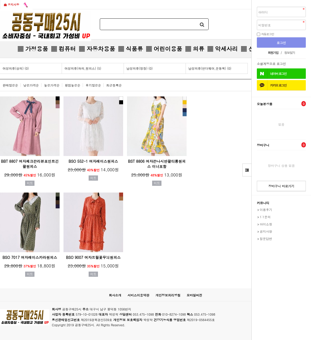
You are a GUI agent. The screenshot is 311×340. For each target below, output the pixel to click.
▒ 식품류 (130, 49)
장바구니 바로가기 (281, 186)
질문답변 (266, 238)
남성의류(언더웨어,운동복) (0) (209, 68)
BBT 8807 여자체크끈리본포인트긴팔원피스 (30, 164)
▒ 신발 (250, 49)
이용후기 (266, 209)
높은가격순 (52, 85)
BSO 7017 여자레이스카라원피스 (30, 257)
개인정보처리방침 (168, 295)
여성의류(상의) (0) (16, 68)
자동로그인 (267, 34)
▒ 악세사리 (222, 49)
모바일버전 (194, 295)
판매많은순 (10, 85)
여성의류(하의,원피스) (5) (83, 68)
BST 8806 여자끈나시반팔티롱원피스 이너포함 (157, 164)
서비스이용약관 (138, 295)
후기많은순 (93, 85)
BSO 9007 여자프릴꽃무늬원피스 (93, 257)
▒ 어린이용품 (164, 49)
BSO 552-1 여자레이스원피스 (93, 161)
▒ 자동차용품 (97, 49)
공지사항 (16, 5)
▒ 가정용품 (33, 49)
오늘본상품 (281, 103)
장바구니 (281, 144)
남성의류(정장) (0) (139, 68)
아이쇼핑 (266, 224)
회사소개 (115, 295)
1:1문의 (265, 217)
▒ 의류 (194, 49)
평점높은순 (72, 85)
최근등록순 (114, 85)
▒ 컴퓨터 (63, 49)
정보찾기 (289, 52)
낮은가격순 (31, 85)
